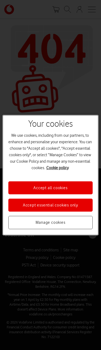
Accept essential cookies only (50, 205)
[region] (50, 175)
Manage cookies (50, 222)
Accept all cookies (50, 187)
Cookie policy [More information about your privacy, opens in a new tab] (57, 167)
